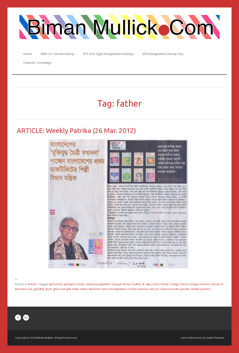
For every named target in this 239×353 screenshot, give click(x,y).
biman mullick (131, 284)
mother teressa (137, 289)
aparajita (69, 284)
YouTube (26, 317)
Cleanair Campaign (37, 63)
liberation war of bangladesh (107, 289)
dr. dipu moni (150, 284)
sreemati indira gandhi (175, 289)
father (164, 284)
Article (32, 284)
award (90, 284)
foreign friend (179, 284)
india (75, 289)
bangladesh (102, 284)
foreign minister (199, 284)
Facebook (18, 317)
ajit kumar (55, 284)
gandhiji (39, 289)
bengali (116, 284)
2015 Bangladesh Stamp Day (163, 54)
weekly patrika (200, 289)
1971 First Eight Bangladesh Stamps (108, 54)
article (80, 284)
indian (84, 289)
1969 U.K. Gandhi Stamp (57, 54)
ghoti (48, 289)
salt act (154, 289)
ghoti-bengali (62, 289)
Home (27, 54)
